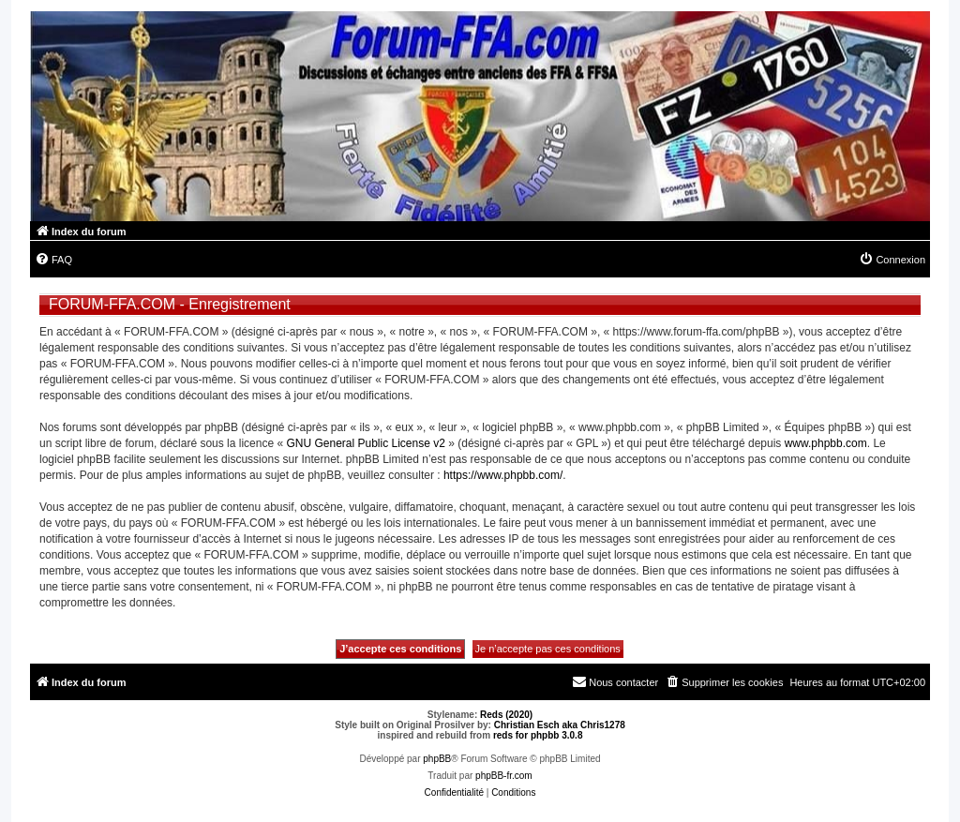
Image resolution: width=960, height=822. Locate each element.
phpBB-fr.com (503, 775)
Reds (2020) (506, 715)
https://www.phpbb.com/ (502, 475)
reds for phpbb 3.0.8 (538, 735)
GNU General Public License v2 (365, 443)
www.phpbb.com (826, 443)
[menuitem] (53, 259)
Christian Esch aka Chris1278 (559, 725)
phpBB (437, 759)
